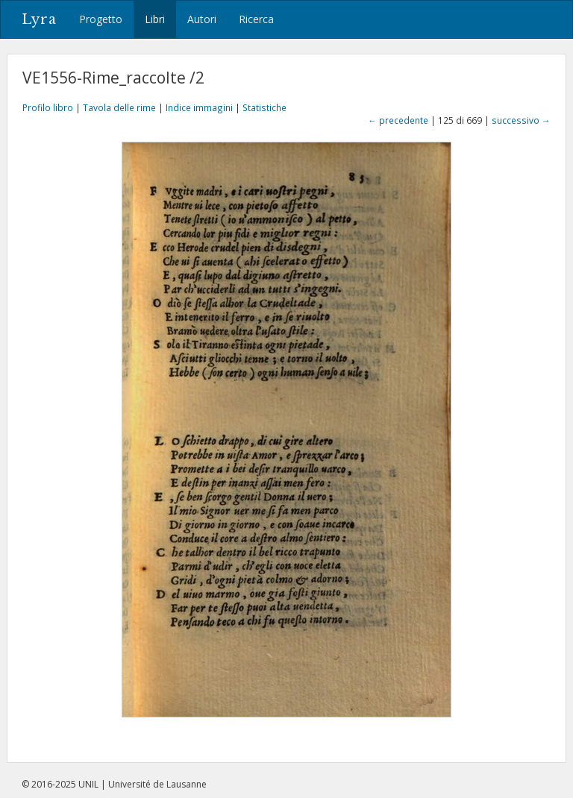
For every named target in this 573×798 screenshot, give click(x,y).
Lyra (39, 19)
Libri (155, 19)
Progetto (100, 19)
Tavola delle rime (119, 107)
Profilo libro (47, 107)
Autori (201, 19)
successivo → (521, 120)
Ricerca (256, 19)
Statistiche (264, 107)
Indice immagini (199, 107)
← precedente (398, 120)
